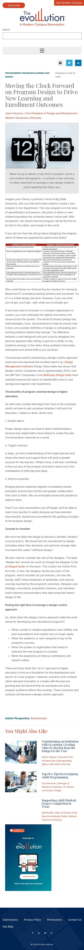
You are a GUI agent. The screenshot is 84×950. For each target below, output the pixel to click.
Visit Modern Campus (69, 2)
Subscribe (14, 5)
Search (6, 29)
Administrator (39, 718)
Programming (13, 73)
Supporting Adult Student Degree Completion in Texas (59, 803)
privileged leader (15, 566)
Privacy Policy (32, 919)
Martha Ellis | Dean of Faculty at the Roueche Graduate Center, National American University (59, 816)
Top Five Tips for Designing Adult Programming (60, 775)
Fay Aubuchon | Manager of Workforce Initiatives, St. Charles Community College (58, 787)
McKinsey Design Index (57, 375)
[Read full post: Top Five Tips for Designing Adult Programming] (21, 782)
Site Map (8, 926)
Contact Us (74, 919)
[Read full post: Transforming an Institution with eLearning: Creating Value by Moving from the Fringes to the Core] (21, 753)
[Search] (42, 35)
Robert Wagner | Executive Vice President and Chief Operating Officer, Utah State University (57, 760)
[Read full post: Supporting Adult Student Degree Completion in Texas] (21, 810)
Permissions (54, 919)
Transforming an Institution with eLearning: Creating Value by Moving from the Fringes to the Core (60, 746)
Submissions (10, 919)
